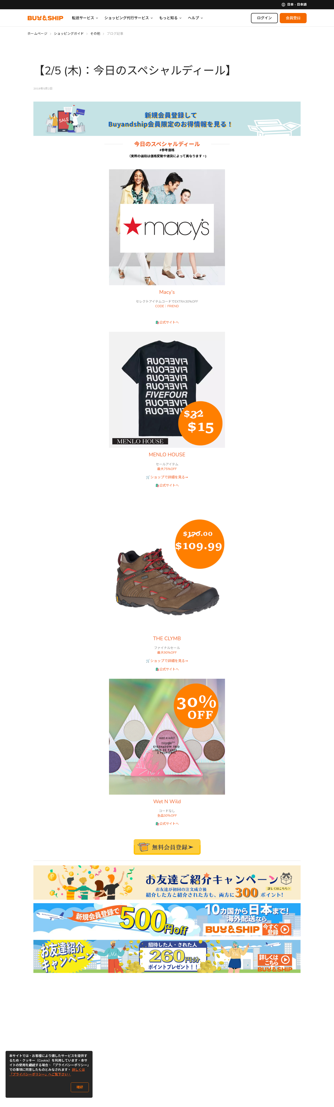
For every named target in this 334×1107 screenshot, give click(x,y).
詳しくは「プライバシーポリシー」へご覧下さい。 (47, 1072)
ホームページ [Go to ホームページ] (37, 34)
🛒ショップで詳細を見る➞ (167, 477)
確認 (80, 1087)
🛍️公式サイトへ (167, 322)
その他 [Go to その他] (95, 34)
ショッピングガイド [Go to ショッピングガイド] (69, 34)
